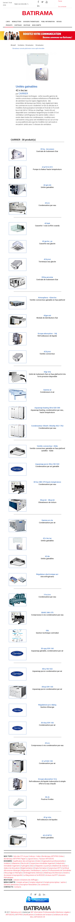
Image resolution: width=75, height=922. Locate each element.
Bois (32, 866)
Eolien (38, 861)
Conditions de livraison (43, 915)
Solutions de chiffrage (29, 880)
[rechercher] (27, 3)
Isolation (7, 863)
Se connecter (43, 885)
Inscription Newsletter (28, 885)
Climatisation (39, 45)
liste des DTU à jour (20, 856)
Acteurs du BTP (52, 875)
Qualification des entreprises (24, 861)
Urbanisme (15, 863)
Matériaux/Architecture (53, 873)
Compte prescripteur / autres (55, 882)
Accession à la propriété (13, 875)
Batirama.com (16, 912)
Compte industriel (35, 882)
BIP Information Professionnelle (43, 912)
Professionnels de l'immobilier (59, 870)
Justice (44, 870)
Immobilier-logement (12, 866)
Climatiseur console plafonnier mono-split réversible (28, 48)
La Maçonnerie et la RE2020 (34, 875)
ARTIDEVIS (10, 915)
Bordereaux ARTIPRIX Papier (15, 859)
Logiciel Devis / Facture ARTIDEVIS (40, 859)
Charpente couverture (43, 866)
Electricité (25, 863)
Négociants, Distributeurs (30, 870)
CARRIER (23, 93)
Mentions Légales (63, 912)
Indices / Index (35, 856)
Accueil (13, 45)
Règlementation (27, 868)
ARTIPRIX (19, 915)
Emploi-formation (40, 868)
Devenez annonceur (11, 885)
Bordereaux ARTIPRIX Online (52, 856)
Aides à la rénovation (11, 868)
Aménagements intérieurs (33, 873)
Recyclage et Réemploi (13, 873)
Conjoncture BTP (54, 868)
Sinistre (66, 873)
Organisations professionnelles (53, 861)
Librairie (16, 880)
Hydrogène (25, 866)
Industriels (60, 863)
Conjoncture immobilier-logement (42, 863)
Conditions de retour (60, 915)
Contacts (17, 887)
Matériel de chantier (60, 866)
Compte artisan (22, 882)
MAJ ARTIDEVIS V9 (37, 917)
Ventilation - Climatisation (25, 45)
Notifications (29, 915)
